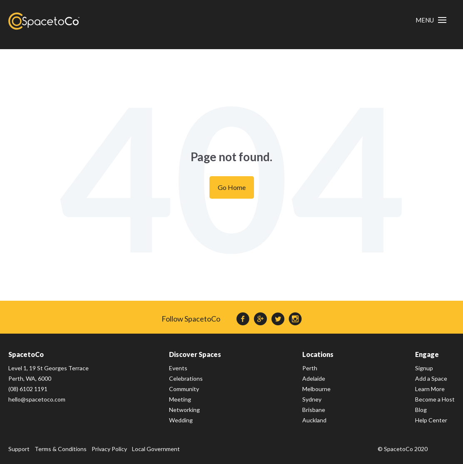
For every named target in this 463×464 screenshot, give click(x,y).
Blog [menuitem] (421, 409)
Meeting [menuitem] (180, 399)
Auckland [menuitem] (314, 420)
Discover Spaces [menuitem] (195, 354)
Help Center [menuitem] (431, 420)
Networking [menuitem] (184, 409)
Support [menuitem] (19, 448)
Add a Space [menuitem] (431, 378)
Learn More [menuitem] (430, 388)
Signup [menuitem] (424, 368)
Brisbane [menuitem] (313, 409)
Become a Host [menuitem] (435, 399)
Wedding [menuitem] (181, 420)
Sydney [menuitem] (311, 399)
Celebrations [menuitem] (186, 378)
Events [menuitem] (178, 368)
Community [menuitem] (184, 388)
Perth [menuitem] (309, 368)
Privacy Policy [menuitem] (109, 448)
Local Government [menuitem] (156, 448)
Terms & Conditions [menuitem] (61, 448)
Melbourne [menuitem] (316, 388)
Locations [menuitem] (318, 354)
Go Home (232, 187)
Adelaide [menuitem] (313, 378)
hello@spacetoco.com (36, 399)
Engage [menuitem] (427, 354)
